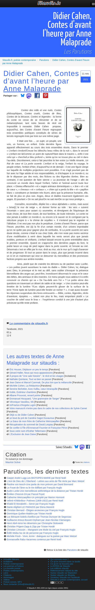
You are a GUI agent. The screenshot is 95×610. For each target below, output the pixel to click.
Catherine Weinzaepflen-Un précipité (35, 497)
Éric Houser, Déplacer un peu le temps (29, 369)
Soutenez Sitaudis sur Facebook (65, 577)
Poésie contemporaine (13, 564)
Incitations (8, 561)
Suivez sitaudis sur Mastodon (63, 573)
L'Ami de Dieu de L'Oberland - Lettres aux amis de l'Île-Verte (45, 481)
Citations (7, 575)
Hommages (8, 577)
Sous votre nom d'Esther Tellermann (28, 431)
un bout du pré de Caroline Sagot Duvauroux (32, 418)
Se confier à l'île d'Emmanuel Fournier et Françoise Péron (39, 427)
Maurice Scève (13, 462)
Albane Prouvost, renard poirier (25, 395)
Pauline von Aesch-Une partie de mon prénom (40, 484)
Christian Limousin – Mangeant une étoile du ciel (41, 529)
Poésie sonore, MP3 (12, 582)
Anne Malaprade (32, 88)
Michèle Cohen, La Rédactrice (25, 385)
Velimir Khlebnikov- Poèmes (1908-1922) (35, 500)
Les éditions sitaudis (59, 568)
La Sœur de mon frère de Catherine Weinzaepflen (35, 421)
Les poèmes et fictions (13, 566)
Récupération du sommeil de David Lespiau (31, 424)
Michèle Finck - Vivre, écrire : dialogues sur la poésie (42, 536)
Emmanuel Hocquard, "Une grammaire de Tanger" (35, 398)
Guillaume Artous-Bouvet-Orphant (38, 520)
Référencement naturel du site (64, 571)
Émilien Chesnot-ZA (25, 494)
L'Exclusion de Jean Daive (23, 434)
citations (86, 462)
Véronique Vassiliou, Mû (22, 402)
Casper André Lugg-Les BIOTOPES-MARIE (36, 478)
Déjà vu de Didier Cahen (22, 415)
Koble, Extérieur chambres (23, 392)
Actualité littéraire (11, 559)
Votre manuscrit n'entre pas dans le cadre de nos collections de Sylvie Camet (48, 408)
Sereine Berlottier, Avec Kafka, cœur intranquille (34, 389)
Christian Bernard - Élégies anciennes (35, 510)
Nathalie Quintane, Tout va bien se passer (31, 379)
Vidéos (6, 580)
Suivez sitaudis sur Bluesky (62, 575)
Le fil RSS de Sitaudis (60, 566)
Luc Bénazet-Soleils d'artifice (39, 516)
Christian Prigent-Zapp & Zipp (31, 526)
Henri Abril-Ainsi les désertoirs (35, 523)
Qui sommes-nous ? (59, 559)
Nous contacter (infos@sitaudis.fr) (18, 584)
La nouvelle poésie (11, 568)
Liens (5, 573)
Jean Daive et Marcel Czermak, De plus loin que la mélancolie (41, 382)
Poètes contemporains (13, 571)
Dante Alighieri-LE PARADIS (30, 507)
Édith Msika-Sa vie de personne (32, 533)
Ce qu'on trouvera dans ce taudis (65, 561)
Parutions (72, 550)
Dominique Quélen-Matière (29, 513)
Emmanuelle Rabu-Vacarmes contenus (34, 539)
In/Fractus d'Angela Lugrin (23, 405)
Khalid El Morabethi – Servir (31, 504)
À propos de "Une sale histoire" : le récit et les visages (37, 376)
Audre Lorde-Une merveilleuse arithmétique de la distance (45, 491)
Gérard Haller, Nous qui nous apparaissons (31, 372)
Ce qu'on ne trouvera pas (61, 564)
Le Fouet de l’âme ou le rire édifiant (34, 487)
